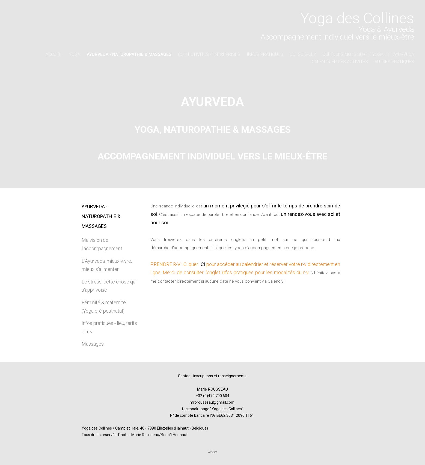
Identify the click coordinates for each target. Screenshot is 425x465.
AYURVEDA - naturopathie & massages (129, 54)
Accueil (54, 54)
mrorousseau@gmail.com (212, 402)
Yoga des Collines (227, 409)
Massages (93, 344)
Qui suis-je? (303, 54)
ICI (202, 264)
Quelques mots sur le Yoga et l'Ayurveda (368, 54)
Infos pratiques (265, 54)
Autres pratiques (394, 61)
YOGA (74, 54)
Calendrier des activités (340, 61)
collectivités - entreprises (209, 54)
